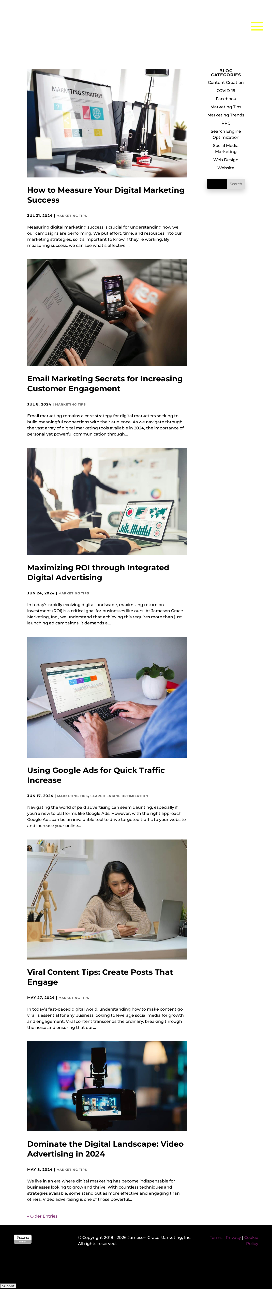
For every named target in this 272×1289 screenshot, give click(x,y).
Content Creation (226, 82)
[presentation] (38, 1267)
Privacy (233, 1237)
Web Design (225, 159)
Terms (216, 1237)
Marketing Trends (225, 115)
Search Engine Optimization (119, 796)
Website (225, 168)
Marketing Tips (71, 216)
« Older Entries (42, 1216)
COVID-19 (226, 90)
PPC (225, 123)
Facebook (226, 98)
